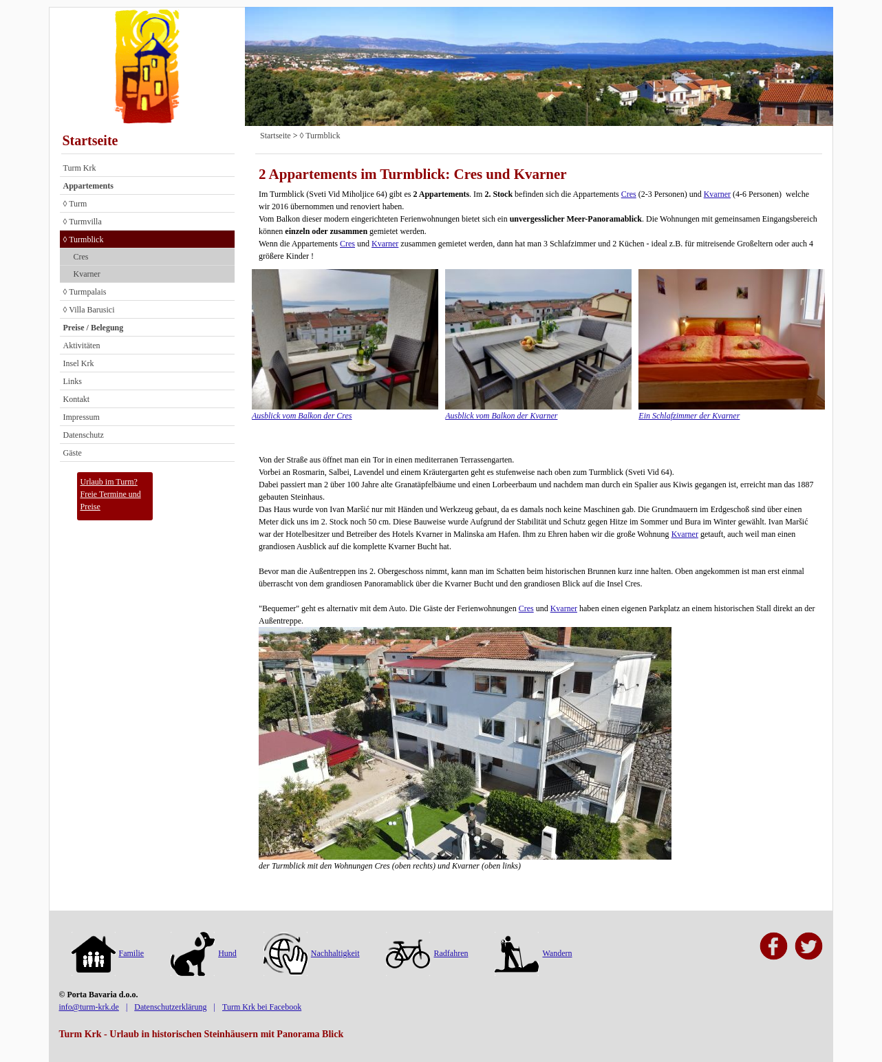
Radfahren (427, 953)
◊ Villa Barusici (89, 310)
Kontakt (76, 399)
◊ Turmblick (83, 239)
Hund (204, 953)
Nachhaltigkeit (311, 953)
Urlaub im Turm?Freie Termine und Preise (110, 494)
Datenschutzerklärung (170, 1007)
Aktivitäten (81, 345)
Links (72, 381)
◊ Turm (75, 204)
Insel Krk (78, 363)
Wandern (533, 953)
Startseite (90, 140)
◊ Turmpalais (85, 292)
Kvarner (87, 274)
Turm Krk (79, 168)
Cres (81, 257)
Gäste (72, 453)
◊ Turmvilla (82, 221)
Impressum (81, 417)
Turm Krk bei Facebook (261, 1007)
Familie (108, 953)
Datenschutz (83, 435)
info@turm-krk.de (89, 1007)
